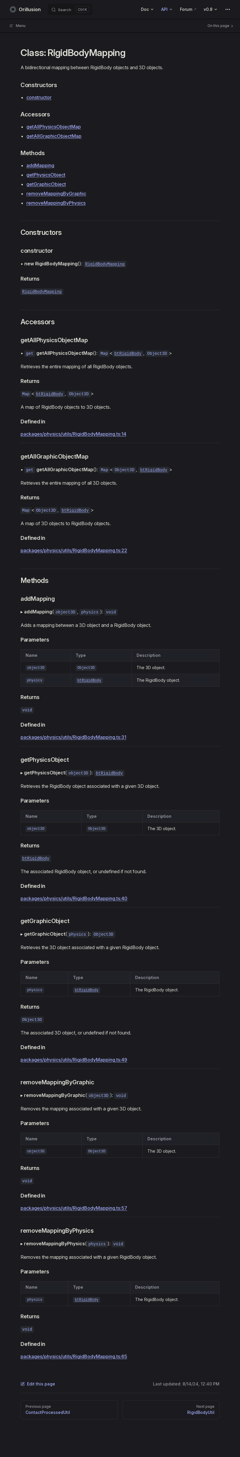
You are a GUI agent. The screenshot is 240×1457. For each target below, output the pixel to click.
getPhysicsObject (45, 175)
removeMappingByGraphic (56, 193)
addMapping (40, 165)
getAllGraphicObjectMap (53, 136)
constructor (39, 97)
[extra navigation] (227, 9)
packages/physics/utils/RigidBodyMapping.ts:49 (74, 1060)
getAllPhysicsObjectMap (53, 127)
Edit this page (38, 1383)
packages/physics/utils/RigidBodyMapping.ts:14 (73, 434)
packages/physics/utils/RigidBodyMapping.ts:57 (74, 1208)
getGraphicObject (46, 184)
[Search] (70, 9)
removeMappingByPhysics (56, 203)
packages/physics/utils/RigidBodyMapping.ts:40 (74, 898)
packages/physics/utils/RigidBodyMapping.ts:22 (74, 550)
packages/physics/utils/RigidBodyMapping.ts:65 (74, 1356)
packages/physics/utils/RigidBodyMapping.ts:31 (73, 737)
